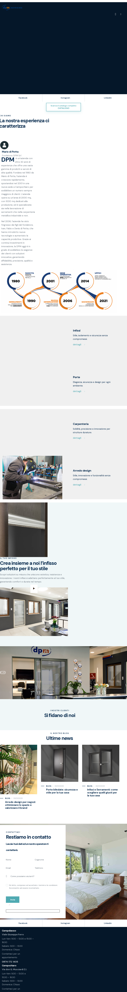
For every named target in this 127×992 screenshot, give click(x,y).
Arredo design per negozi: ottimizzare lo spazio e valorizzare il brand (20, 807)
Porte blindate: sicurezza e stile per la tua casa (62, 793)
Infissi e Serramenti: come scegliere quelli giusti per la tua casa (103, 794)
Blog (7, 800)
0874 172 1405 (10, 964)
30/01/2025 (18, 800)
